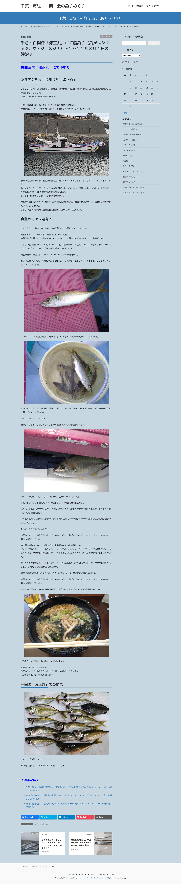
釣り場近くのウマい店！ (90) (134, 171)
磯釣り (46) (127, 155)
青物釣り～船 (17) (130, 139)
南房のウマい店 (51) (131, 182)
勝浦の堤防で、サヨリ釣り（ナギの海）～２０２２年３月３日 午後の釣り (51, 844)
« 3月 (124, 112)
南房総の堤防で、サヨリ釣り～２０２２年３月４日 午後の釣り (81, 842)
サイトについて (48, 866)
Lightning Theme (80, 878)
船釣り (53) (127, 161)
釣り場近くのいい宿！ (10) (133, 192)
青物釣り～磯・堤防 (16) (133, 134)
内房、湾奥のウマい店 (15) (133, 187)
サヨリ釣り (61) (129, 145)
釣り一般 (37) (128, 166)
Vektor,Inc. (114, 878)
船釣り (48, 824)
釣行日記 (35, 866)
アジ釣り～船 (106, 36)
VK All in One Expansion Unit (98, 878)
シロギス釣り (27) (130, 150)
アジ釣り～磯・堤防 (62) (133, 124)
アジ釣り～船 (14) (130, 129)
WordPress (67, 878)
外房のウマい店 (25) (131, 176)
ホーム (25, 866)
